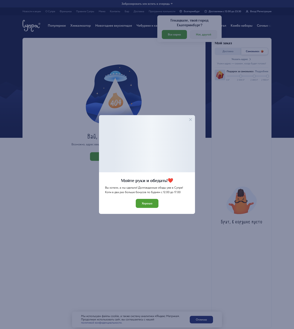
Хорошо (147, 203)
